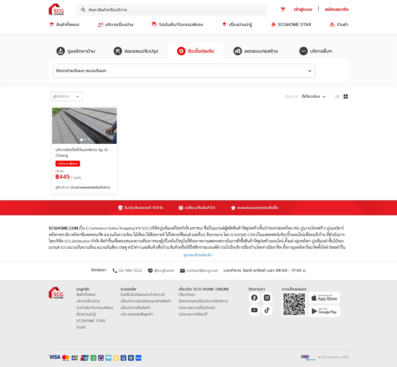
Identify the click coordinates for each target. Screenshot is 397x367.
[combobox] (171, 10)
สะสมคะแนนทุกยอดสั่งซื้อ (257, 208)
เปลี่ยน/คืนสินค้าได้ (200, 208)
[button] (56, 10)
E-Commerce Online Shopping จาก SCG (117, 228)
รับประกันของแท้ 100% (143, 208)
